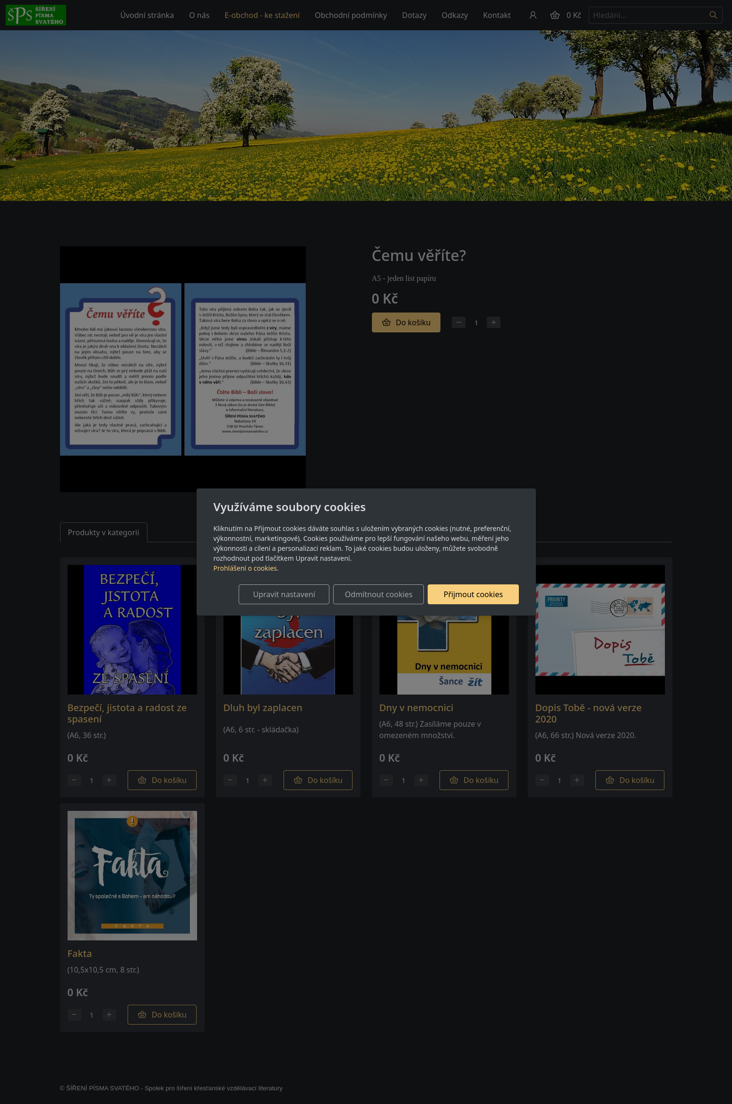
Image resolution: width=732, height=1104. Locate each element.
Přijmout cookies (473, 594)
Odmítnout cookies (379, 594)
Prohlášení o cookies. (246, 568)
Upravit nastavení (284, 594)
